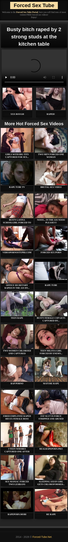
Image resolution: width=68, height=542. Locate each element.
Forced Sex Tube (34, 5)
